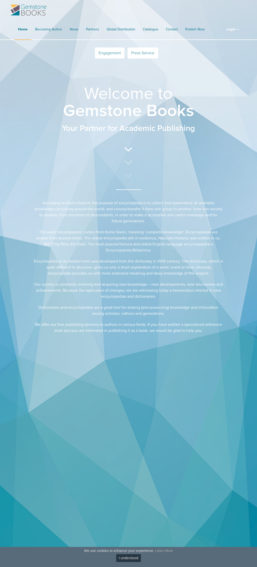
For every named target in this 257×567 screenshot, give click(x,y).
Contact (172, 29)
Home (23, 29)
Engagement (110, 53)
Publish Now (195, 29)
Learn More (164, 551)
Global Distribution (121, 29)
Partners (92, 29)
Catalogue (150, 29)
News (74, 29)
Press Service (142, 53)
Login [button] (233, 29)
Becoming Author (48, 29)
